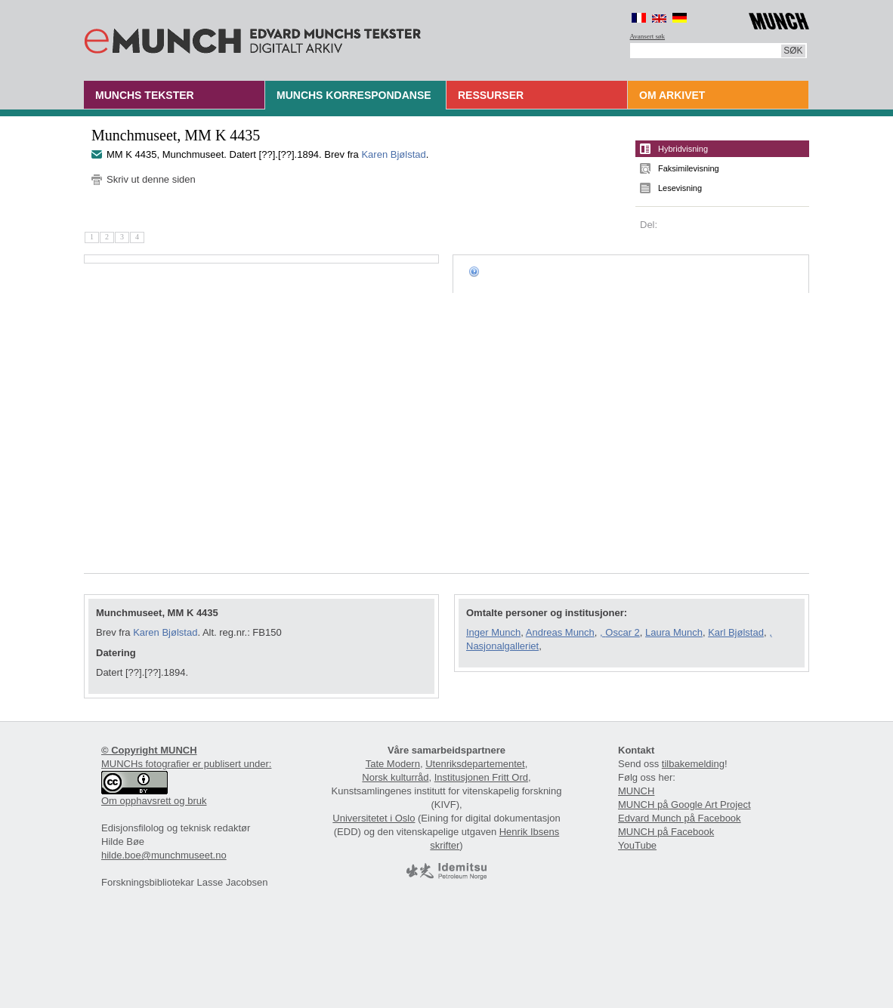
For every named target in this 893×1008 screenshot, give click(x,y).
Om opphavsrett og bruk (153, 800)
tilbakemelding (693, 763)
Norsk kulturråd (395, 777)
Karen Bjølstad (393, 154)
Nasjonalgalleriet (502, 646)
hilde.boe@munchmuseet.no (164, 855)
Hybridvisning (683, 148)
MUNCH (636, 791)
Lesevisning (680, 188)
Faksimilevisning (688, 168)
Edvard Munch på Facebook (679, 818)
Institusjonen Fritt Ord (481, 777)
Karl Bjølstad (736, 632)
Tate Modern (393, 763)
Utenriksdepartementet (475, 763)
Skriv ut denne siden (151, 179)
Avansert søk (648, 36)
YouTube (637, 845)
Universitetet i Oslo (373, 818)
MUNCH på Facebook (666, 831)
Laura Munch (674, 632)
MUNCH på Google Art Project (684, 804)
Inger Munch (493, 632)
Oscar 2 (622, 632)
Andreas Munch (560, 632)
